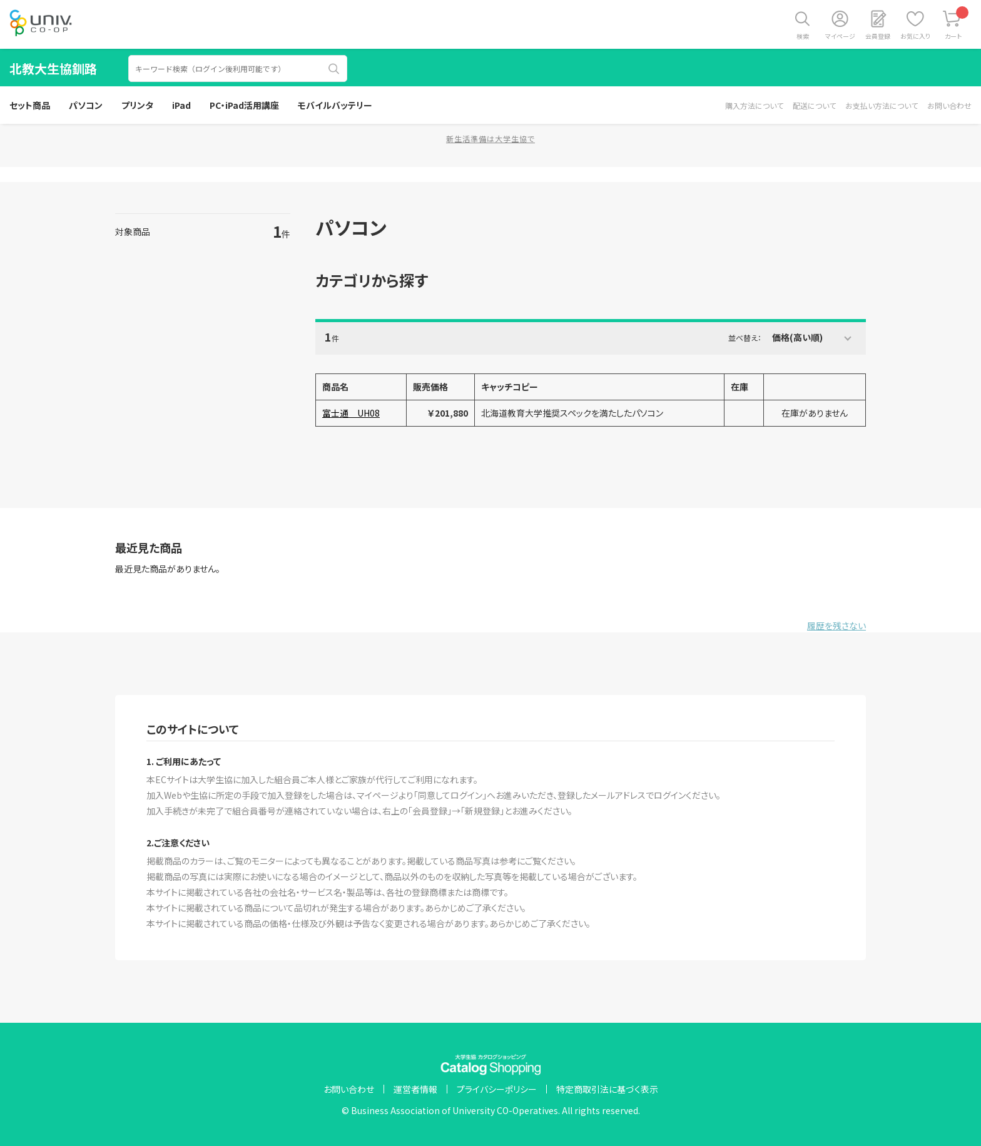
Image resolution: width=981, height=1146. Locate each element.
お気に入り (915, 36)
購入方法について (754, 105)
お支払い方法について (881, 105)
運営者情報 (415, 1089)
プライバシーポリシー (497, 1089)
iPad (181, 105)
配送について (814, 105)
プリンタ (137, 105)
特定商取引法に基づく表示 (607, 1089)
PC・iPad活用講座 (244, 105)
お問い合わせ (949, 105)
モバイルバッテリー (335, 105)
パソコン (86, 105)
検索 (802, 36)
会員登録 (877, 36)
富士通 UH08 (351, 413)
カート (957, 23)
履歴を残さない (836, 625)
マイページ (840, 36)
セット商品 (29, 105)
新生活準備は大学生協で (490, 138)
